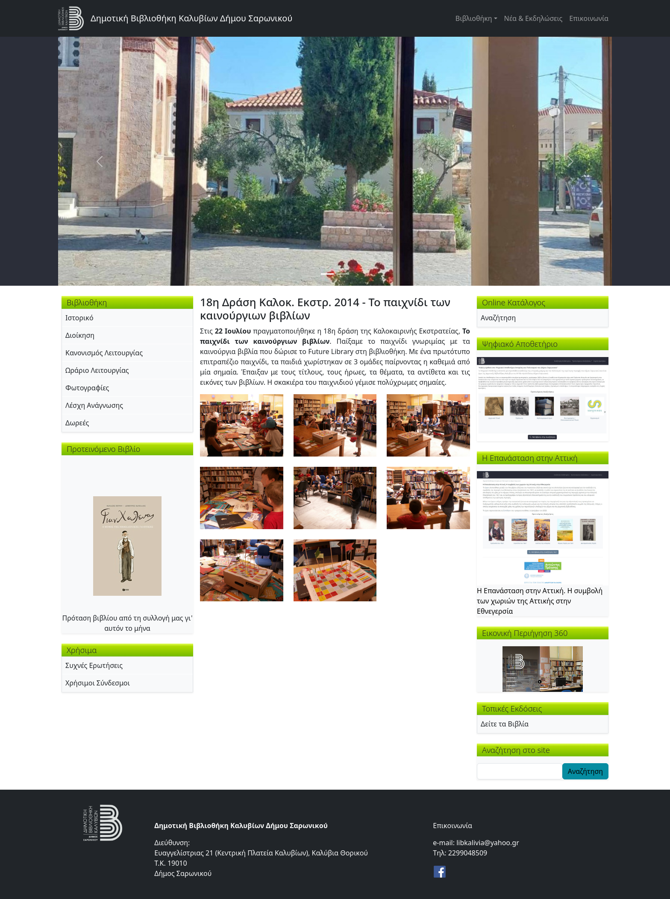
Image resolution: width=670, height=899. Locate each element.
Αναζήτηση (498, 317)
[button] (241, 424)
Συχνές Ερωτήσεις (94, 665)
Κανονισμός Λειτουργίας (104, 352)
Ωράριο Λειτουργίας (97, 370)
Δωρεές (77, 423)
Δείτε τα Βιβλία (505, 724)
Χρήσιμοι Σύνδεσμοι (97, 683)
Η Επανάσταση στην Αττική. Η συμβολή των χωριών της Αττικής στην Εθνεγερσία (539, 601)
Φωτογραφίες (87, 387)
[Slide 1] (327, 274)
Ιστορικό (79, 317)
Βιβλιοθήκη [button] (473, 18)
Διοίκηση (79, 335)
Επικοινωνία (588, 18)
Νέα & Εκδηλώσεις (533, 18)
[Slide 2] (342, 274)
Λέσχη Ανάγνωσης (94, 405)
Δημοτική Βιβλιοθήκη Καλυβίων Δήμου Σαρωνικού (191, 18)
